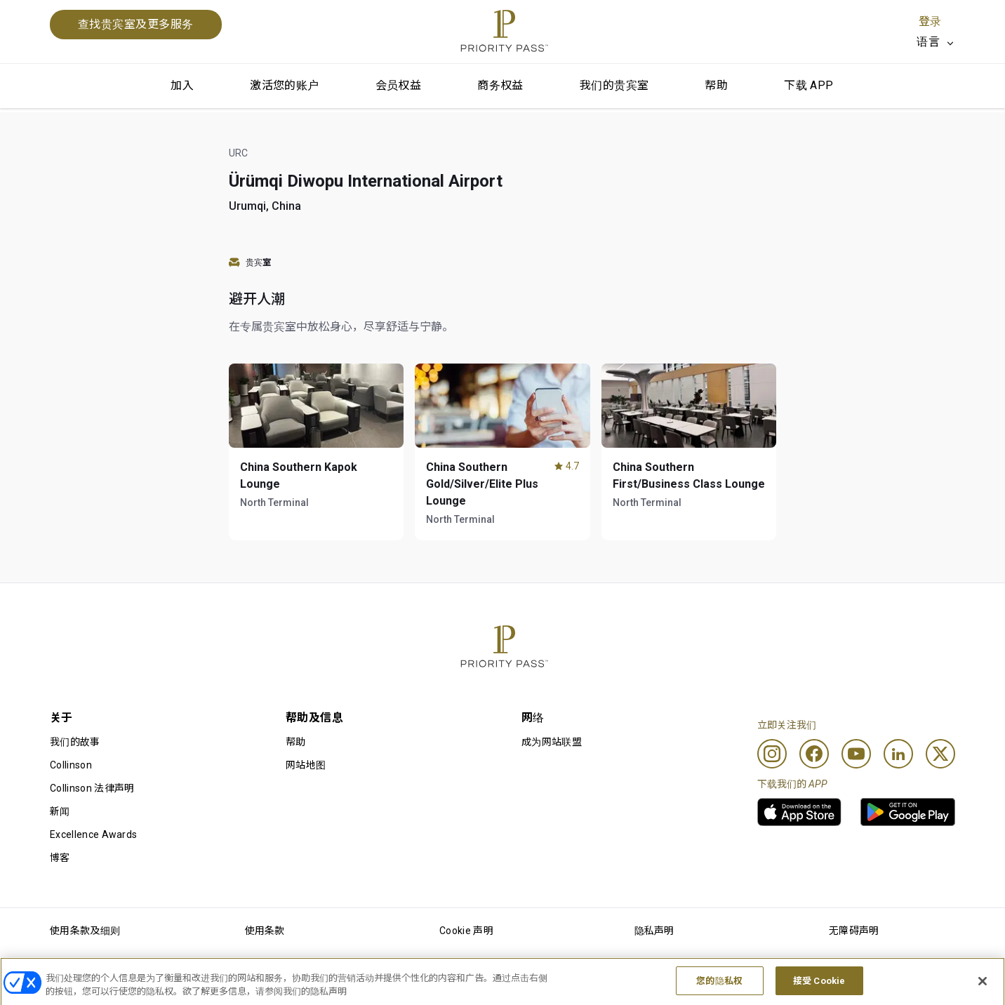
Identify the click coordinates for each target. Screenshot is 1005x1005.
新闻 (60, 811)
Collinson (71, 765)
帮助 (716, 85)
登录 (930, 21)
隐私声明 (654, 930)
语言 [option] (928, 41)
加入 (182, 85)
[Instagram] (772, 753)
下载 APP (808, 85)
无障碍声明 (854, 930)
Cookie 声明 (466, 930)
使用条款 (265, 930)
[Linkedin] (898, 753)
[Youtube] (856, 753)
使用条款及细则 (85, 930)
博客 (60, 857)
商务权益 (500, 85)
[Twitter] (940, 753)
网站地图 (306, 765)
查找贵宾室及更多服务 (136, 24)
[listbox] (936, 42)
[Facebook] (814, 753)
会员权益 (398, 85)
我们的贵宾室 (614, 85)
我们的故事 (75, 741)
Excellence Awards (93, 834)
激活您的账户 (284, 85)
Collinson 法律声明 (92, 788)
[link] (799, 812)
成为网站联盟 (551, 741)
